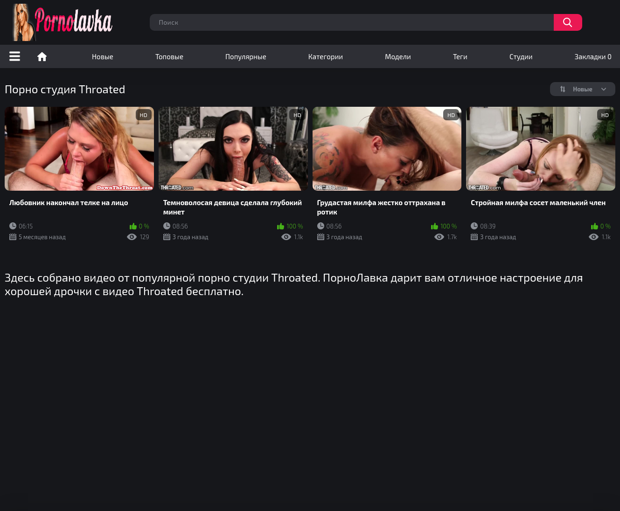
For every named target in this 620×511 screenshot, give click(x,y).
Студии (521, 56)
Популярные (245, 56)
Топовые (169, 56)
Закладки (593, 56)
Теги (460, 56)
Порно (42, 56)
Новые (102, 56)
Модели (398, 56)
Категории (325, 56)
